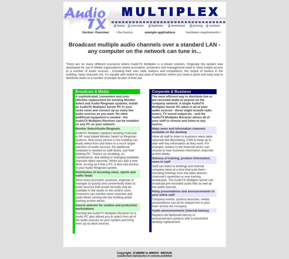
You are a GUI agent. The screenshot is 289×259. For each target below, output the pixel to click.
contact (214, 25)
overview (137, 25)
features (157, 25)
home (121, 25)
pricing (198, 25)
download (178, 25)
